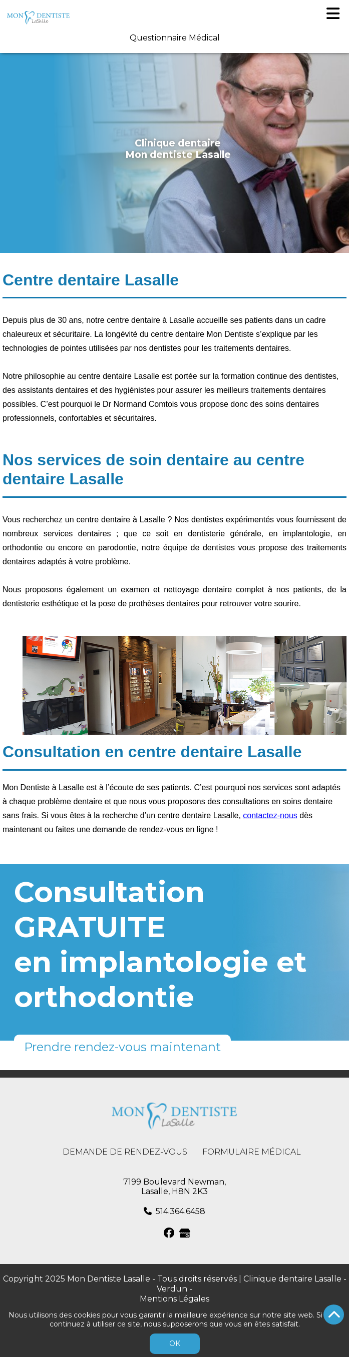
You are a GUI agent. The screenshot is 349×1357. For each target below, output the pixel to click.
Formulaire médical (251, 1152)
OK (174, 1343)
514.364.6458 (180, 1211)
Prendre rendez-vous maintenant (122, 1047)
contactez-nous (270, 815)
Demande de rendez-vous (125, 1152)
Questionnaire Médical (175, 37)
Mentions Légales (174, 1299)
